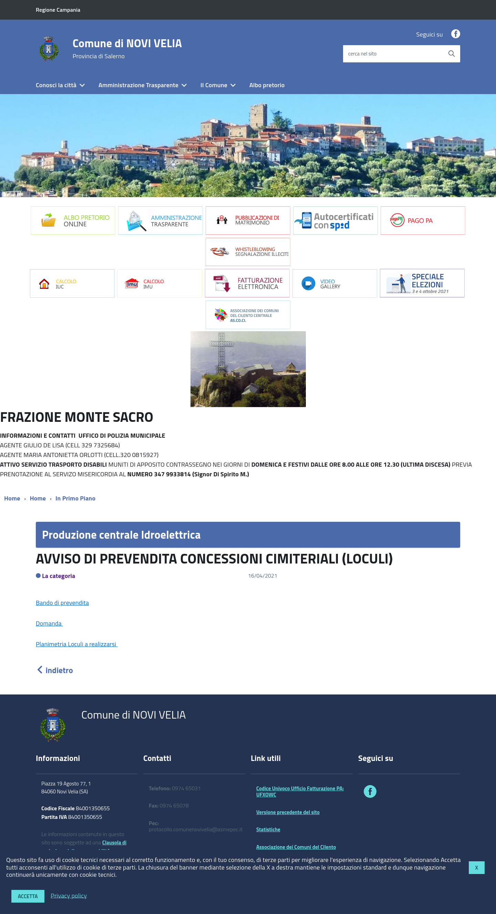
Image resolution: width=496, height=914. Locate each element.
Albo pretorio (267, 85)
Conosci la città (56, 85)
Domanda (49, 623)
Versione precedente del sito (288, 812)
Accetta (28, 896)
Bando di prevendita (62, 602)
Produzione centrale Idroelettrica (121, 534)
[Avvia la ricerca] (451, 53)
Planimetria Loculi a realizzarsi (77, 644)
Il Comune (213, 85)
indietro (54, 670)
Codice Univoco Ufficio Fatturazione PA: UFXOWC (300, 791)
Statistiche (268, 829)
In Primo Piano (75, 498)
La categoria (58, 575)
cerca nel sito (362, 54)
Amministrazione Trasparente (138, 85)
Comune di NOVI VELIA (127, 49)
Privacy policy (69, 895)
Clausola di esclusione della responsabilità (83, 847)
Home (12, 498)
